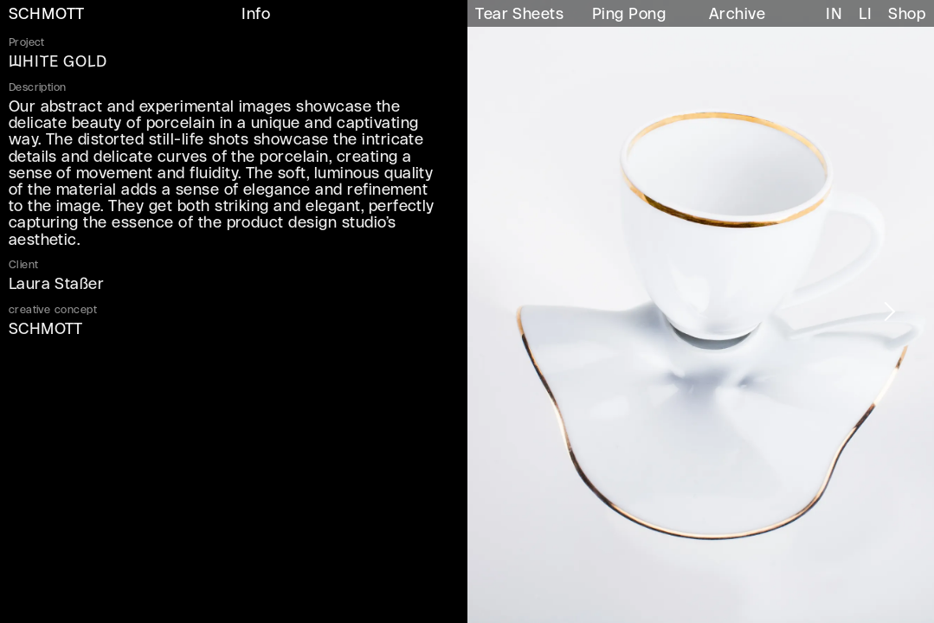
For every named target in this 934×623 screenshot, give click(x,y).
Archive (737, 15)
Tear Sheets (519, 15)
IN (834, 15)
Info (256, 15)
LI (865, 15)
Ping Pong (629, 15)
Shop (906, 15)
